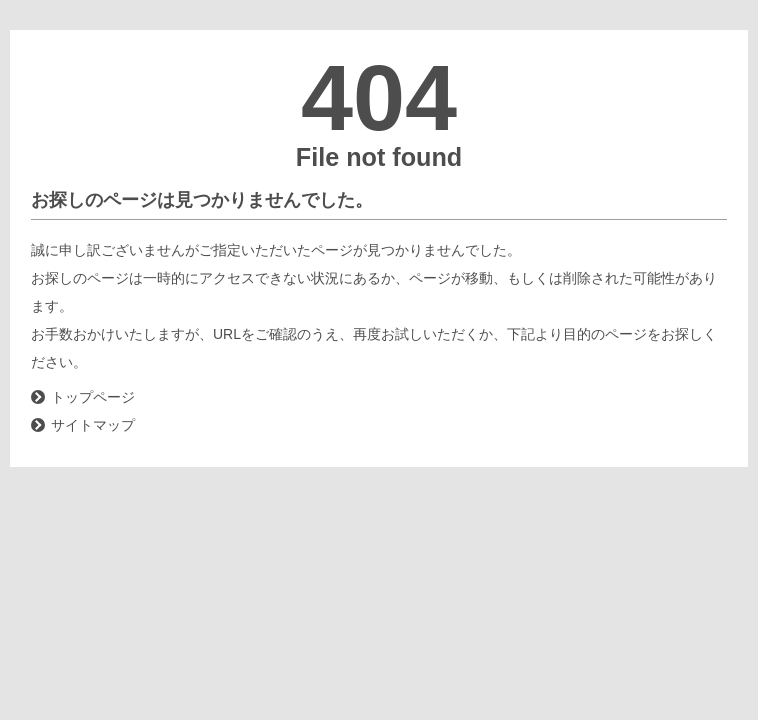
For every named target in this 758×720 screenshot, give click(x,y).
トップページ (93, 397)
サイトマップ (93, 425)
